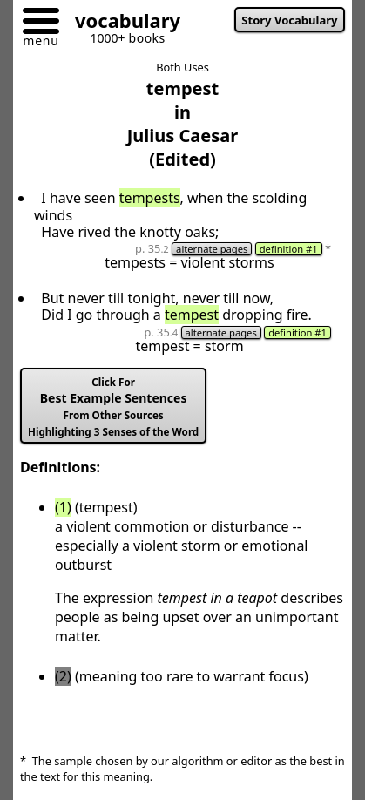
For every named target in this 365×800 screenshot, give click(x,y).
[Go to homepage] (121, 23)
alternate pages (211, 248)
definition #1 (289, 248)
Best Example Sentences (113, 407)
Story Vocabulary (289, 20)
